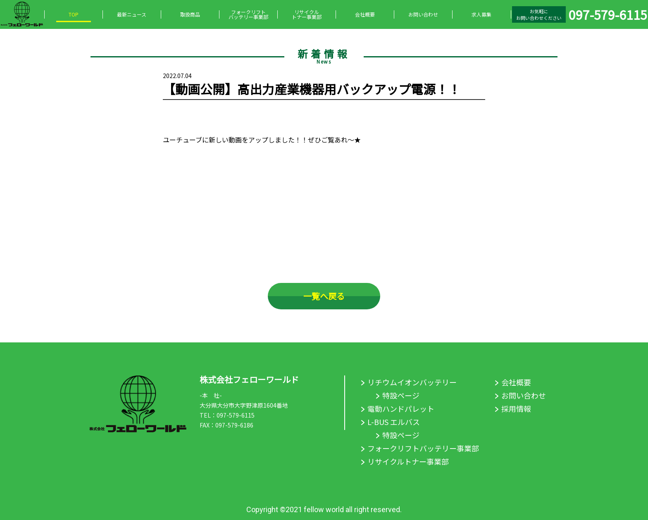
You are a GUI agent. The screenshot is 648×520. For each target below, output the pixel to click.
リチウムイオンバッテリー (412, 382)
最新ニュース (131, 14)
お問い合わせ (423, 14)
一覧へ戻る (324, 296)
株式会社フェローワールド (249, 379)
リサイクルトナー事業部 (307, 14)
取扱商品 (190, 14)
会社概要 (365, 14)
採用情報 (516, 408)
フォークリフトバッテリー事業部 (248, 14)
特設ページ (400, 395)
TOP (74, 14)
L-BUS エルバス (393, 421)
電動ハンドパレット (400, 408)
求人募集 (481, 14)
